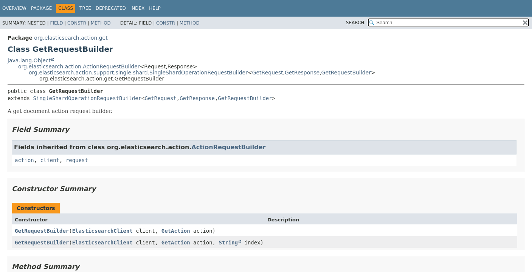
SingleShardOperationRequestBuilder (87, 98)
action (24, 160)
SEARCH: (356, 22)
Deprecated (111, 8)
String (228, 243)
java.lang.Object (29, 60)
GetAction (175, 231)
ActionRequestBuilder (228, 147)
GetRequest (267, 73)
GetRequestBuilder (346, 73)
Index (137, 8)
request (77, 160)
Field (56, 23)
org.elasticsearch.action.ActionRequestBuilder (79, 66)
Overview (14, 8)
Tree (85, 8)
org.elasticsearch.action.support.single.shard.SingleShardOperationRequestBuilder (138, 73)
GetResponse (302, 73)
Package (41, 8)
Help (155, 8)
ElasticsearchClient (102, 231)
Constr (76, 23)
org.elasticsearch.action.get (70, 38)
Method (101, 23)
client (49, 160)
